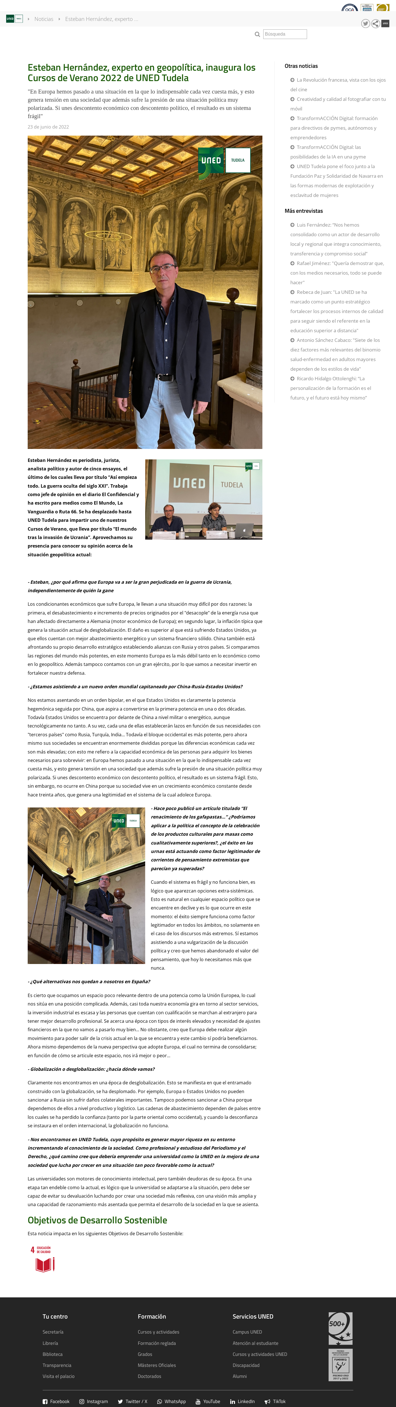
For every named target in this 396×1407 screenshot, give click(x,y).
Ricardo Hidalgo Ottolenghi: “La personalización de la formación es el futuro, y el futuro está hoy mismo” (330, 388)
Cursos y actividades (107, 13)
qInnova (169, 13)
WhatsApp (171, 1401)
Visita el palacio (59, 1376)
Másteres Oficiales (157, 1365)
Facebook (56, 1401)
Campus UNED (247, 1331)
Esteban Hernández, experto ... (108, 33)
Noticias (50, 33)
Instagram (93, 1401)
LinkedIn (242, 1401)
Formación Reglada (55, 13)
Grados (145, 1354)
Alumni (240, 1376)
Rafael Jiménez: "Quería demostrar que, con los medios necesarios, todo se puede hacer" (337, 273)
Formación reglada (157, 1343)
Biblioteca (53, 1354)
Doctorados (149, 1376)
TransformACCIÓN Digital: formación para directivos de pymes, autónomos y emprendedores (334, 128)
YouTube (208, 1401)
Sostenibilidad (239, 13)
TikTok (275, 1401)
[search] (285, 34)
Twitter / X (132, 1401)
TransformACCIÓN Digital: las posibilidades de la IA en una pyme (328, 152)
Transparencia (200, 13)
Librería (50, 1343)
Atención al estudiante (255, 1343)
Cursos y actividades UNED (260, 1354)
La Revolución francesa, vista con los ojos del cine (338, 85)
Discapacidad (246, 1365)
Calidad (144, 13)
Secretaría (53, 1331)
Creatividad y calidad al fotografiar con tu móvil (338, 104)
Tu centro (16, 13)
